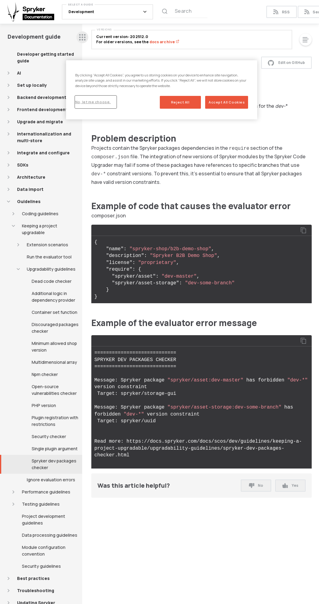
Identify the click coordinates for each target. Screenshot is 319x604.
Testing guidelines (41, 504)
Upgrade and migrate (40, 122)
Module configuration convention (43, 550)
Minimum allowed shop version (54, 346)
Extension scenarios (47, 245)
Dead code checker (52, 281)
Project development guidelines (43, 519)
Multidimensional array (54, 362)
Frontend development (42, 109)
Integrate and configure (43, 153)
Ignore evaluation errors (51, 480)
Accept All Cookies (227, 102)
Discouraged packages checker (55, 327)
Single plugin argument (55, 448)
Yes (290, 485)
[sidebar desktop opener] (82, 37)
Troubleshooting (35, 590)
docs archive (164, 41)
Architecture (31, 177)
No (256, 485)
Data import (30, 189)
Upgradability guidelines (51, 269)
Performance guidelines (46, 492)
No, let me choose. (93, 102)
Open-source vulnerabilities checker (54, 390)
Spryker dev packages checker (54, 464)
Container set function (54, 312)
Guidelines (28, 201)
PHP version (44, 405)
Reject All (180, 102)
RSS (281, 12)
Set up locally (32, 85)
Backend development (41, 97)
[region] (162, 89)
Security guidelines (41, 566)
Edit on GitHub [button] (286, 63)
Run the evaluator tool (49, 257)
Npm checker (45, 374)
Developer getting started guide (45, 57)
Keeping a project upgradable (39, 229)
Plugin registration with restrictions (55, 421)
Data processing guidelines (49, 535)
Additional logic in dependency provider (53, 296)
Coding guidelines (40, 213)
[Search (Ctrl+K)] (184, 12)
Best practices (33, 578)
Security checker (49, 436)
